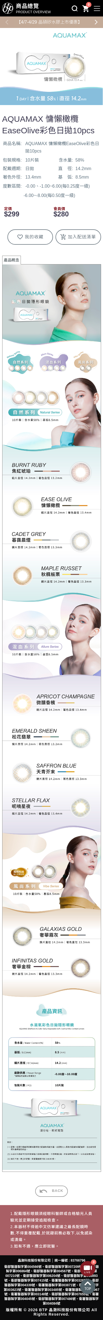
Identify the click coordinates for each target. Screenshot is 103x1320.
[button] (96, 22)
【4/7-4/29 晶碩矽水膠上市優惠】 (49, 22)
